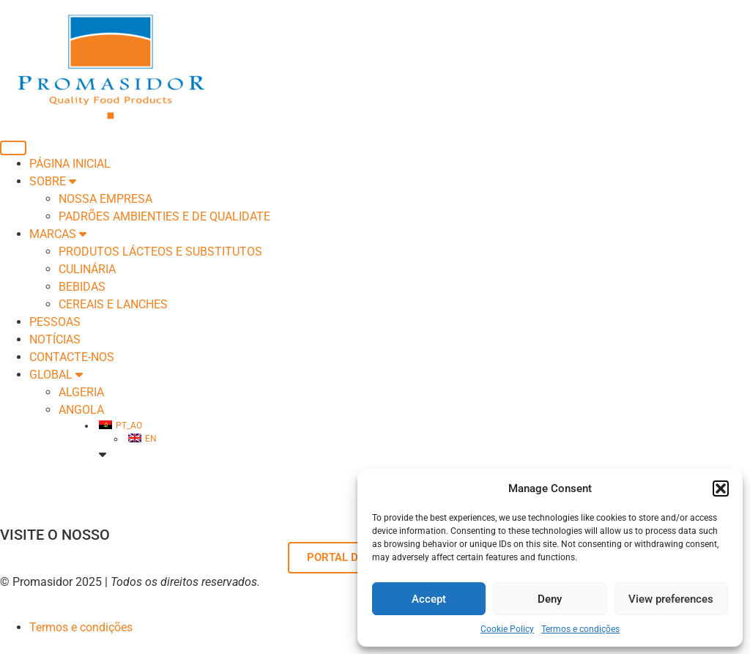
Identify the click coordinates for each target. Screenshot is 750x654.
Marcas (57, 234)
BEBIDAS (82, 287)
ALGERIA (81, 392)
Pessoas (55, 322)
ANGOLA (81, 410)
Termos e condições (580, 629)
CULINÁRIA (87, 269)
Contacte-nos (71, 357)
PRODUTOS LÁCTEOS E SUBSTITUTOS (160, 252)
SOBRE (52, 181)
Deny (550, 599)
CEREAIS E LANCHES (113, 304)
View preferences (670, 599)
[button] (720, 488)
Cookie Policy (507, 629)
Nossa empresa (105, 199)
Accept (429, 599)
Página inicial (70, 164)
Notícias (55, 339)
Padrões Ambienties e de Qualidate (164, 216)
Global (56, 375)
